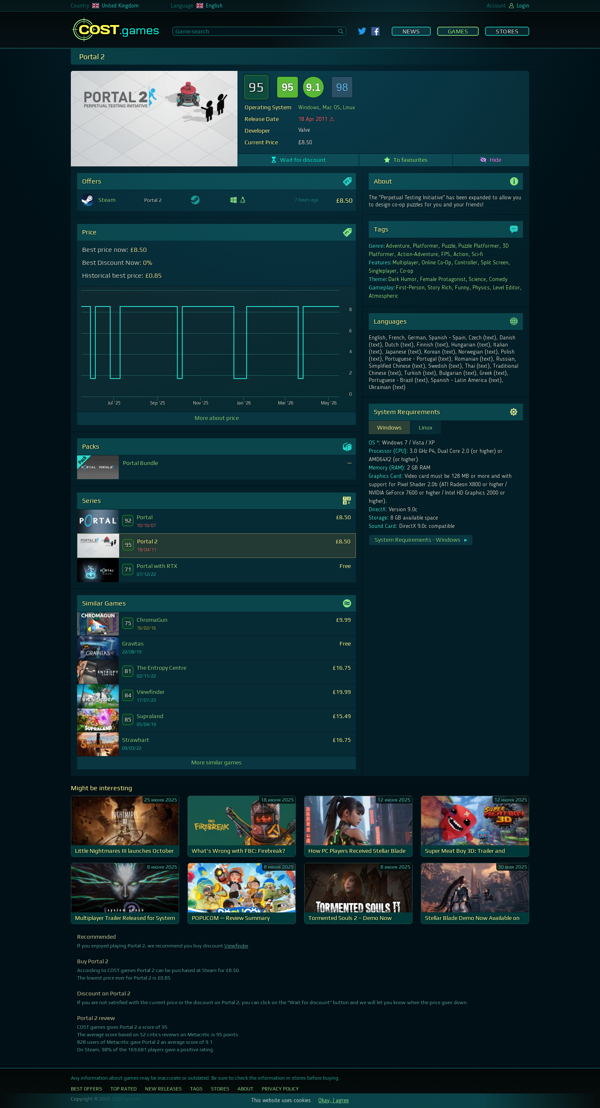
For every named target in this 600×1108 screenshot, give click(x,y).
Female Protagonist (443, 279)
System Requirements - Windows (421, 539)
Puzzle (448, 246)
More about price (217, 418)
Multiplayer (405, 263)
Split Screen (494, 263)
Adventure (398, 246)
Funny (462, 288)
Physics (481, 288)
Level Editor (506, 288)
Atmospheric (383, 296)
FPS (445, 254)
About (245, 1089)
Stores (507, 31)
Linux (349, 108)
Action (460, 254)
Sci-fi (477, 254)
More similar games (216, 762)
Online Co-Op (437, 263)
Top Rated (123, 1089)
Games (458, 31)
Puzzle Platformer (478, 246)
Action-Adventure (418, 254)
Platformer (425, 246)
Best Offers (86, 1089)
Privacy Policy (280, 1089)
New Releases (163, 1089)
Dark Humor (402, 279)
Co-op (407, 271)
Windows (308, 108)
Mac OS (331, 108)
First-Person (410, 288)
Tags (196, 1089)
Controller (466, 263)
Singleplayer (383, 271)
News (411, 31)
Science (477, 279)
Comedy (498, 279)
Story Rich (440, 288)
